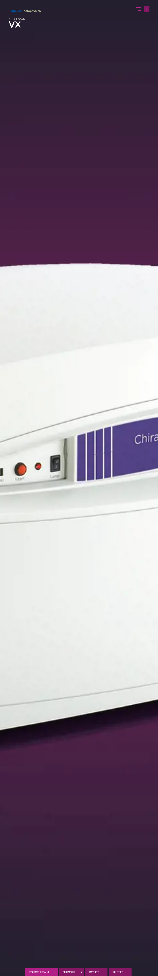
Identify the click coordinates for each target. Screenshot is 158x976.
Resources (73, 972)
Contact (121, 972)
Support (97, 972)
